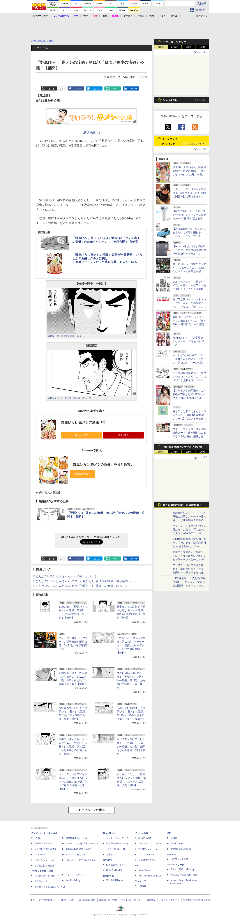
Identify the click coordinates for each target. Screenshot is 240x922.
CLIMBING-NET (114, 870)
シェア (78, 89)
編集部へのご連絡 (108, 900)
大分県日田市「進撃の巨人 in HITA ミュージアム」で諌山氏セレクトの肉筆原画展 (189, 267)
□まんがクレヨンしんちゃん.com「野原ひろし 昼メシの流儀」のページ (80, 585)
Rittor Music (109, 833)
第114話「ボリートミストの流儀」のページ (69, 398)
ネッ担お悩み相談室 (44, 865)
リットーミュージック (117, 838)
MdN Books (144, 870)
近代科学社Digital (114, 880)
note (115, 89)
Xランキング (170, 139)
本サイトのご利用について (43, 900)
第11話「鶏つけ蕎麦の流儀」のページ (66, 336)
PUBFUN (171, 854)
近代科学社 (108, 875)
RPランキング (168, 144)
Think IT (38, 838)
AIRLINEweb (144, 838)
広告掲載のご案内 (87, 900)
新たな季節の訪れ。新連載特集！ (182, 505)
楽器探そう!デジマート (117, 843)
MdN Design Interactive (149, 875)
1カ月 (202, 47)
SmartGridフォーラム (76, 838)
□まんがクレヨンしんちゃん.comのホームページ (65, 576)
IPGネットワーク (175, 864)
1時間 (161, 47)
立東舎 (109, 854)
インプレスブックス (76, 875)
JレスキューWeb (146, 854)
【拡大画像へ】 (91, 132)
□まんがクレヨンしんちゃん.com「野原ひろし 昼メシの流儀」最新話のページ (85, 581)
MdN (137, 865)
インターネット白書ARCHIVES (50, 887)
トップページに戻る (91, 810)
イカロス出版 (141, 833)
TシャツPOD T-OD (116, 849)
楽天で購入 (123, 435)
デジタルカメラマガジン (46, 875)
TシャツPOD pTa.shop (183, 869)
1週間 (188, 47)
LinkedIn (133, 89)
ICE (169, 833)
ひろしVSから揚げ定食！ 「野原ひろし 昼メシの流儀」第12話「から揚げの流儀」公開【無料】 (131, 680)
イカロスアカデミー (148, 860)
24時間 (174, 47)
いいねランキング (195, 144)
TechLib (142, 886)
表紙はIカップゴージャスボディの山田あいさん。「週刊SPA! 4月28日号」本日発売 (189, 321)
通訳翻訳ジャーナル (148, 849)
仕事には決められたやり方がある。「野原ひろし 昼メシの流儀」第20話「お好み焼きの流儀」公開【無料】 (73, 746)
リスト (62, 89)
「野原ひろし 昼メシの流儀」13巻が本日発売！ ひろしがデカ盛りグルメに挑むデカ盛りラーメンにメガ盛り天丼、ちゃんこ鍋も (107, 258)
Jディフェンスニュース (150, 843)
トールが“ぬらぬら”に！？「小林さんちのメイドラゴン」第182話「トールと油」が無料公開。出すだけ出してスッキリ (189, 362)
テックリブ (140, 881)
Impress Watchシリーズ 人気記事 (182, 446)
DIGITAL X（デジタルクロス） (81, 860)
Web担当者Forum (43, 843)
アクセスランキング (174, 42)
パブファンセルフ (179, 859)
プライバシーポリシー (132, 900)
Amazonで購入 (81, 435)
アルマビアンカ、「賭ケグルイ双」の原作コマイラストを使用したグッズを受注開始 (189, 285)
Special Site (170, 100)
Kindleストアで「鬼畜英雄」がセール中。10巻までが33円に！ (189, 341)
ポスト (52, 89)
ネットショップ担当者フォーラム (82, 843)
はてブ (97, 89)
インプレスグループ (169, 900)
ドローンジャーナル (44, 860)
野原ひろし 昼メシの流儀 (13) (83, 422)
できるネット (41, 881)
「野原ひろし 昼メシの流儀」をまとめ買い (102, 464)
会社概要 (151, 900)
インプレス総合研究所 (45, 849)
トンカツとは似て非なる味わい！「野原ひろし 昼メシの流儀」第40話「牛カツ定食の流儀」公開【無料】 (73, 781)
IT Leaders (39, 854)
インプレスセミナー (76, 854)
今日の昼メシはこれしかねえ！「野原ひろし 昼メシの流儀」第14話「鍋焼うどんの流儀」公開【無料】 (131, 746)
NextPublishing (73, 880)
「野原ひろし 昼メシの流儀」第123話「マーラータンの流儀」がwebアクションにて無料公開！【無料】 (131, 645)
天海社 (174, 838)
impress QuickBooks (181, 849)
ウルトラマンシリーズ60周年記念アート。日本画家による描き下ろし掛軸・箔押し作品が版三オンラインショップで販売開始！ (190, 436)
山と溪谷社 (108, 860)
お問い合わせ (67, 900)
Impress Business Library (78, 849)
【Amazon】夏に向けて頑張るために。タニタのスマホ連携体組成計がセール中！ (189, 250)
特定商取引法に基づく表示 (196, 900)
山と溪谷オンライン (116, 864)
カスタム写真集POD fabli (184, 875)
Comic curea (177, 843)
